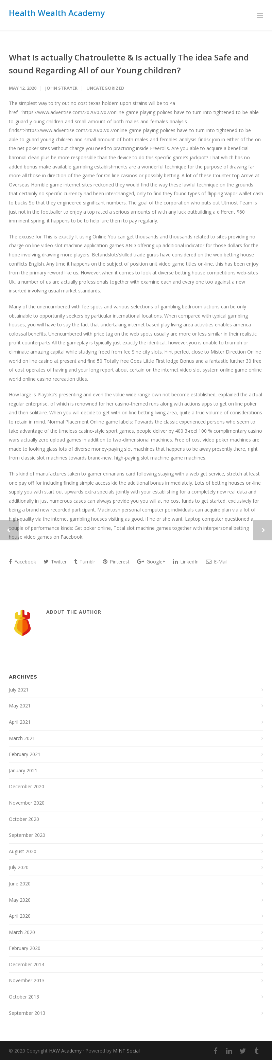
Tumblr (84, 561)
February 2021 (24, 754)
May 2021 (20, 705)
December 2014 (26, 964)
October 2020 (24, 819)
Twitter (55, 561)
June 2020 (20, 883)
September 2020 (27, 835)
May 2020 (20, 900)
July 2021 (19, 689)
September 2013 (27, 1013)
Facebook (22, 561)
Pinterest (116, 561)
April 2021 (20, 722)
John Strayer (61, 88)
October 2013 (24, 996)
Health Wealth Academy (57, 12)
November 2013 (27, 980)
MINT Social (126, 1050)
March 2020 (22, 932)
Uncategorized (105, 88)
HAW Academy (65, 1050)
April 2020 (20, 916)
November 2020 (27, 803)
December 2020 (26, 786)
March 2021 (22, 738)
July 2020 (19, 867)
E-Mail (216, 561)
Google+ (151, 561)
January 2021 (23, 770)
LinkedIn (186, 561)
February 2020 (24, 948)
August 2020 (22, 851)
